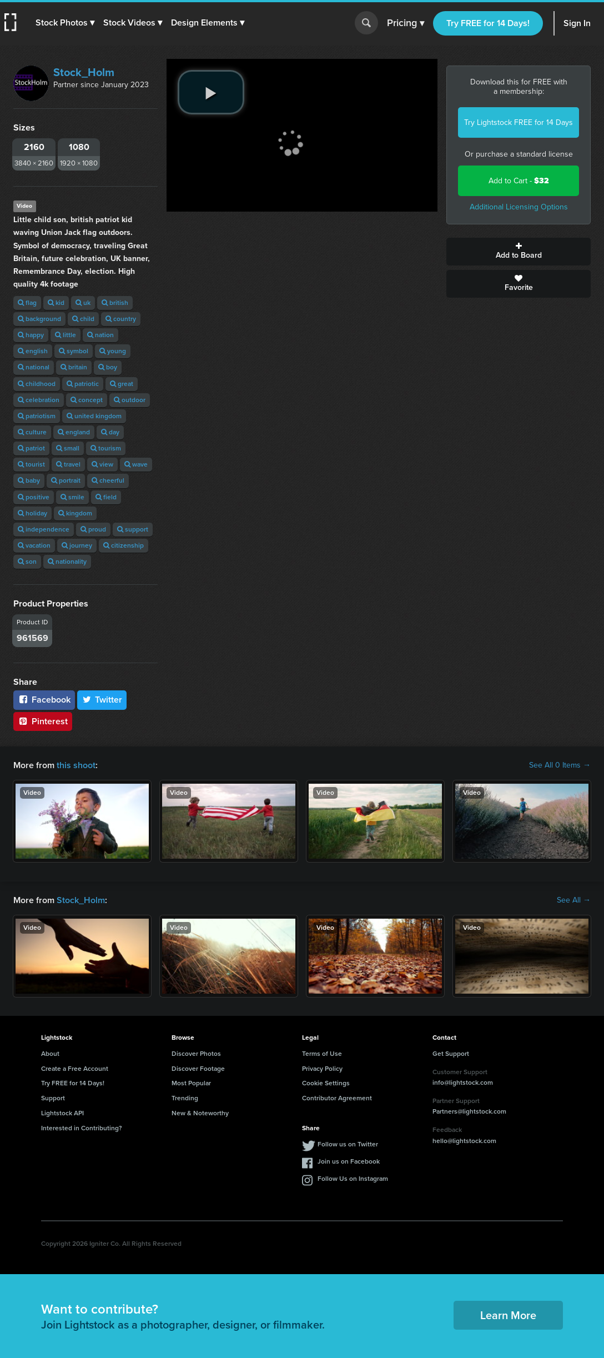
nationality (67, 562)
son (27, 562)
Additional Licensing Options (519, 207)
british (115, 303)
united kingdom (94, 416)
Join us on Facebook (349, 1161)
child (83, 319)
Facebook (44, 699)
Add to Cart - (519, 181)
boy (107, 367)
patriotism (37, 416)
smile (72, 497)
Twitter (102, 699)
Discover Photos (196, 1054)
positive (33, 497)
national (33, 367)
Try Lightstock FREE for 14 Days (518, 122)
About (50, 1054)
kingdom (75, 513)
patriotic (83, 384)
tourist (31, 464)
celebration (38, 400)
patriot (31, 448)
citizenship (123, 545)
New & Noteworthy (200, 1113)
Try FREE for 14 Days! (488, 23)
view (102, 464)
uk (83, 303)
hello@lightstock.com (464, 1141)
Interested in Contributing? (81, 1128)
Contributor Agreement (337, 1098)
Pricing (405, 23)
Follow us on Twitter (348, 1144)
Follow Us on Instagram (353, 1179)
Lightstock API (62, 1113)
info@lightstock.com (462, 1083)
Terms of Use (322, 1054)
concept (87, 400)
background (39, 319)
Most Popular (191, 1083)
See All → (574, 900)
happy (31, 335)
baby (29, 480)
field (106, 497)
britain (74, 367)
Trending (185, 1098)
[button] (65, 22)
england (74, 432)
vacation (34, 545)
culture (32, 432)
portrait (65, 480)
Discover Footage (198, 1069)
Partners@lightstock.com (469, 1111)
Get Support (450, 1054)
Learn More (508, 1315)
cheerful (108, 480)
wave (136, 464)
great (121, 384)
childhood (37, 384)
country (120, 319)
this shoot (76, 765)
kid (56, 303)
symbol (73, 351)
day (110, 432)
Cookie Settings (326, 1083)
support (132, 529)
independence (43, 529)
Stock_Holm (83, 72)
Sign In (577, 23)
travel (68, 464)
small (67, 448)
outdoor (129, 400)
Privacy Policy (322, 1069)
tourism (105, 448)
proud (93, 529)
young (112, 351)
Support (53, 1098)
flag (27, 303)
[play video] (211, 92)
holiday (32, 513)
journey (77, 545)
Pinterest (43, 721)
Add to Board (518, 251)
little (65, 335)
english (33, 351)
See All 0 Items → (560, 765)
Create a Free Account (74, 1069)
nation (100, 335)
